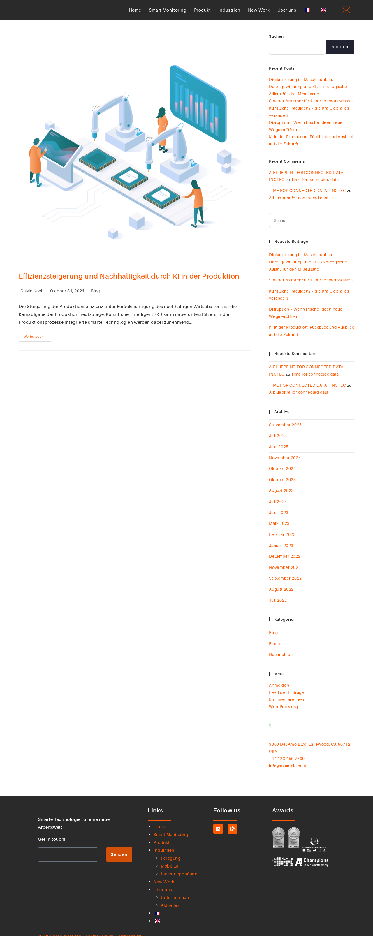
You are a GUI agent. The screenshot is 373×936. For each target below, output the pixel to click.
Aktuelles (171, 892)
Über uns (286, 13)
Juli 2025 (278, 432)
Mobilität (170, 853)
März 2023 (279, 517)
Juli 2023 (278, 496)
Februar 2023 (281, 527)
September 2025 (284, 421)
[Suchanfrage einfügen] (311, 222)
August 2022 (281, 580)
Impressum (132, 923)
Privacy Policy (101, 923)
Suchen (276, 43)
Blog (95, 297)
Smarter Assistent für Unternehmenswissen (309, 106)
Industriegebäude (180, 860)
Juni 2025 (278, 443)
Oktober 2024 (282, 464)
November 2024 (284, 453)
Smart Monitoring (167, 13)
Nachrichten (280, 645)
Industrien (229, 13)
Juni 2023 (278, 506)
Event (274, 634)
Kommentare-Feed (286, 688)
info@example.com (287, 753)
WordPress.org (282, 695)
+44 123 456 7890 (287, 746)
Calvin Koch (32, 297)
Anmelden (278, 675)
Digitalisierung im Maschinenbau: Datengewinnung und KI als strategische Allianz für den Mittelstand (307, 93)
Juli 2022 (278, 591)
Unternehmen (175, 884)
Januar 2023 (281, 538)
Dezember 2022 (284, 549)
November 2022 (284, 559)
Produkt (202, 13)
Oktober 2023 (282, 474)
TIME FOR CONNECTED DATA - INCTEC (305, 193)
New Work (259, 13)
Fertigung (171, 845)
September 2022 (284, 570)
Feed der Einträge (285, 682)
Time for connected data (313, 182)
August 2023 (281, 485)
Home (135, 13)
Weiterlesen (37, 342)
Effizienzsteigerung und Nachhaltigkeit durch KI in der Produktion (130, 283)
